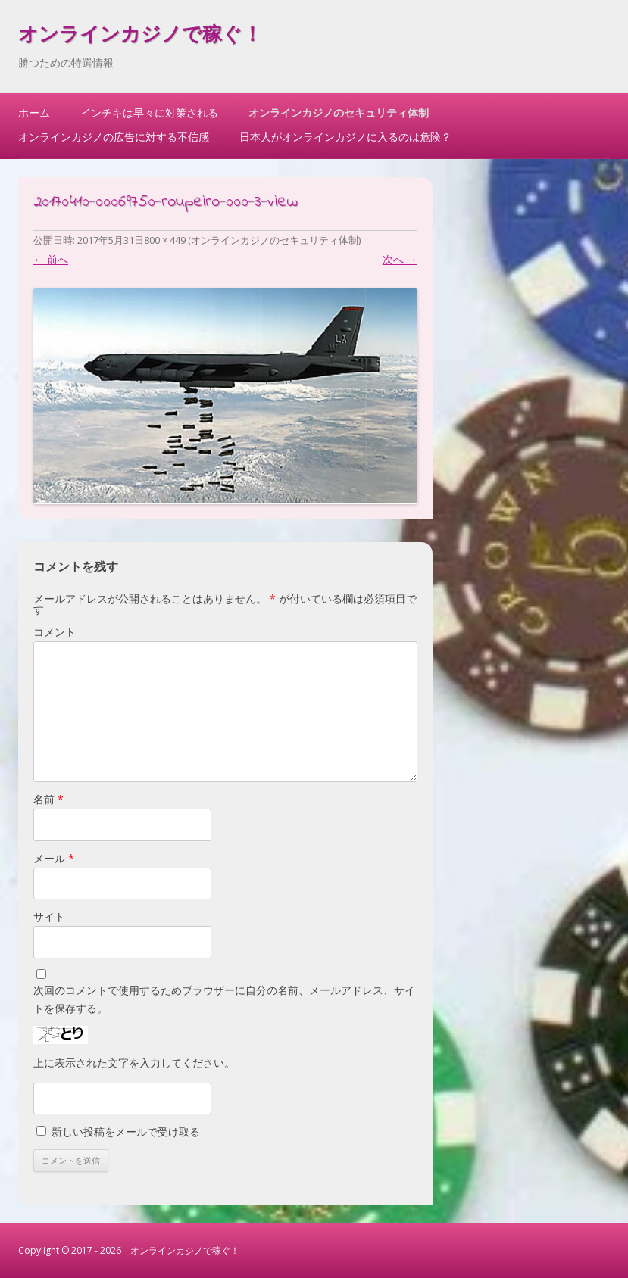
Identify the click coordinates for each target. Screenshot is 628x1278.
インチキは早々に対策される (149, 112)
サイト (49, 916)
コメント (54, 632)
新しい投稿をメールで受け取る (126, 1131)
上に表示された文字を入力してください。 (134, 1062)
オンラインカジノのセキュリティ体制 (338, 112)
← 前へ (50, 259)
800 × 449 (165, 240)
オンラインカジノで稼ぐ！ (140, 36)
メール (53, 858)
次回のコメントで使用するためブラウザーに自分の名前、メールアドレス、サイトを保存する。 (224, 999)
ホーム (34, 112)
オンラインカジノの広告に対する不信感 (113, 136)
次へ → (400, 259)
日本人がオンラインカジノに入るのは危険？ (345, 136)
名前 (48, 799)
